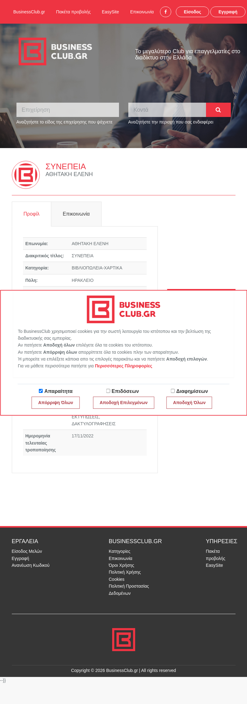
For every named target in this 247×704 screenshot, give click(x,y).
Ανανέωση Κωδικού (31, 565)
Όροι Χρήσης (121, 565)
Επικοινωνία (142, 11)
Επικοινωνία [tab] (76, 214)
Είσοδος (192, 11)
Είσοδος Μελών (27, 551)
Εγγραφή (227, 11)
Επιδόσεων (125, 391)
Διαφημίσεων (192, 391)
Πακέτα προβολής (73, 11)
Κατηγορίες (119, 551)
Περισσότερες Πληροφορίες (123, 365)
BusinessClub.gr (29, 11)
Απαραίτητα (58, 391)
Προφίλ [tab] (31, 214)
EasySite (110, 11)
